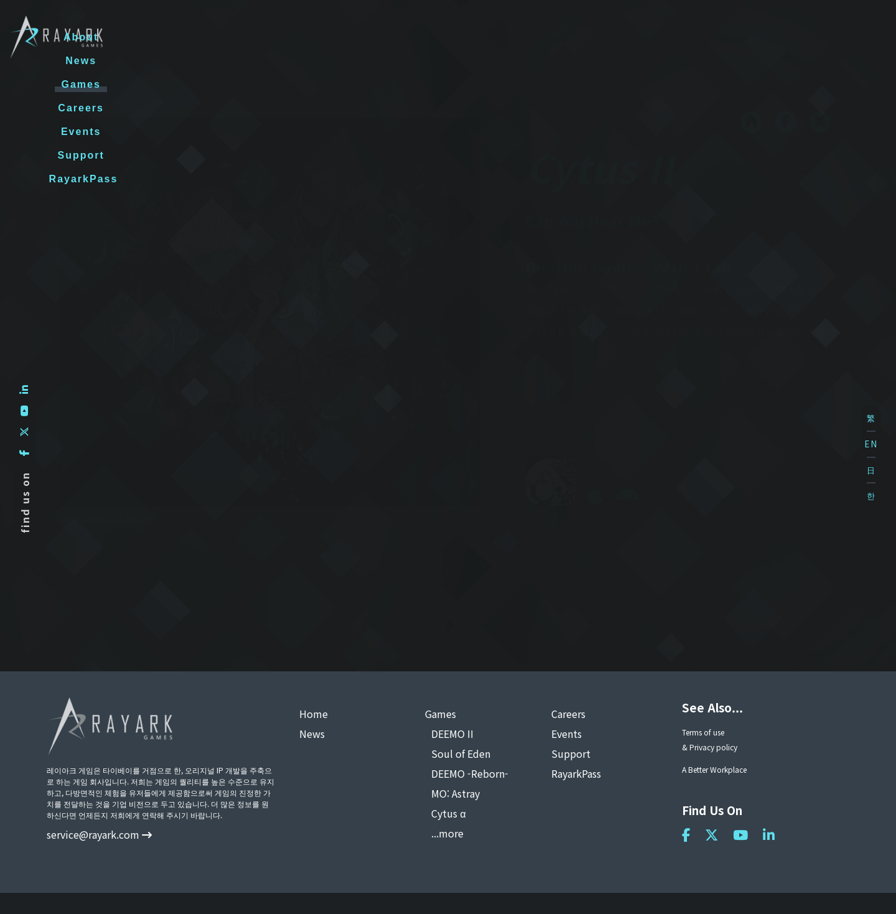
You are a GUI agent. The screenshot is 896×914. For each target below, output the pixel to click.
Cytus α (448, 813)
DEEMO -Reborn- (469, 773)
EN (871, 444)
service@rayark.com (99, 834)
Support (706, 37)
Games (486, 37)
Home (313, 713)
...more (447, 833)
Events (632, 37)
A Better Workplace (714, 769)
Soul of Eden (460, 753)
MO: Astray (455, 793)
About (358, 37)
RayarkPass (794, 37)
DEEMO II (452, 733)
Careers (560, 37)
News (421, 37)
